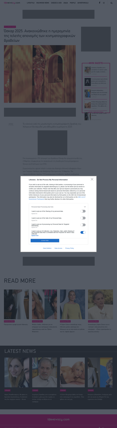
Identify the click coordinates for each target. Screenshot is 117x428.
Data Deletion (47, 248)
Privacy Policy (69, 248)
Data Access (58, 248)
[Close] (93, 180)
